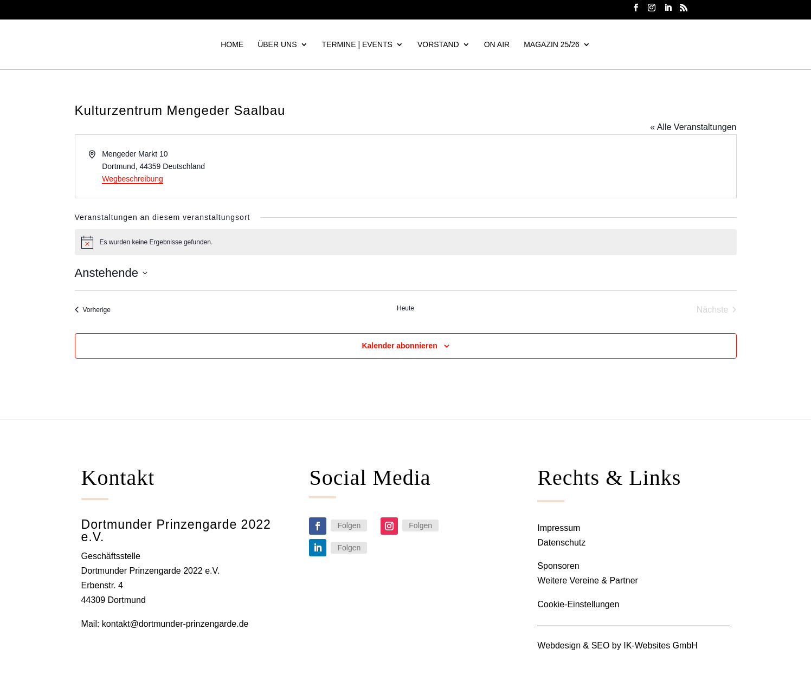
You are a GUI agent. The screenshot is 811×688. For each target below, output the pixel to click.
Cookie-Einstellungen (578, 604)
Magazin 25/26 (552, 45)
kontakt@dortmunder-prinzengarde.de (175, 624)
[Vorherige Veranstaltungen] (93, 310)
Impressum (558, 528)
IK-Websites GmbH (660, 646)
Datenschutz (561, 543)
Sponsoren (558, 566)
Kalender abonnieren (399, 346)
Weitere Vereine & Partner (587, 581)
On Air (497, 45)
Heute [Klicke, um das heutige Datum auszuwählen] (405, 309)
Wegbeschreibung (132, 179)
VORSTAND (438, 45)
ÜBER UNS (277, 45)
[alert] (406, 243)
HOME (232, 45)
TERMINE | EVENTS (357, 45)
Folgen (349, 526)
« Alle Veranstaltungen (693, 127)
